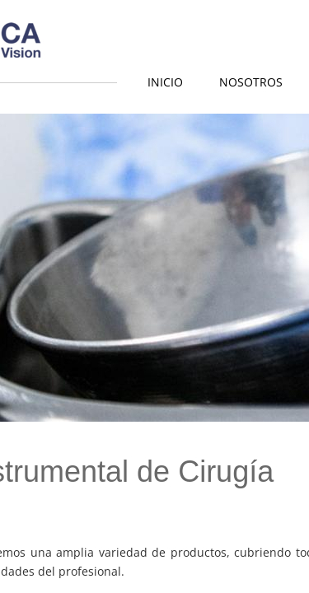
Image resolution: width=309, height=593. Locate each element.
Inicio (165, 82)
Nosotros (251, 82)
